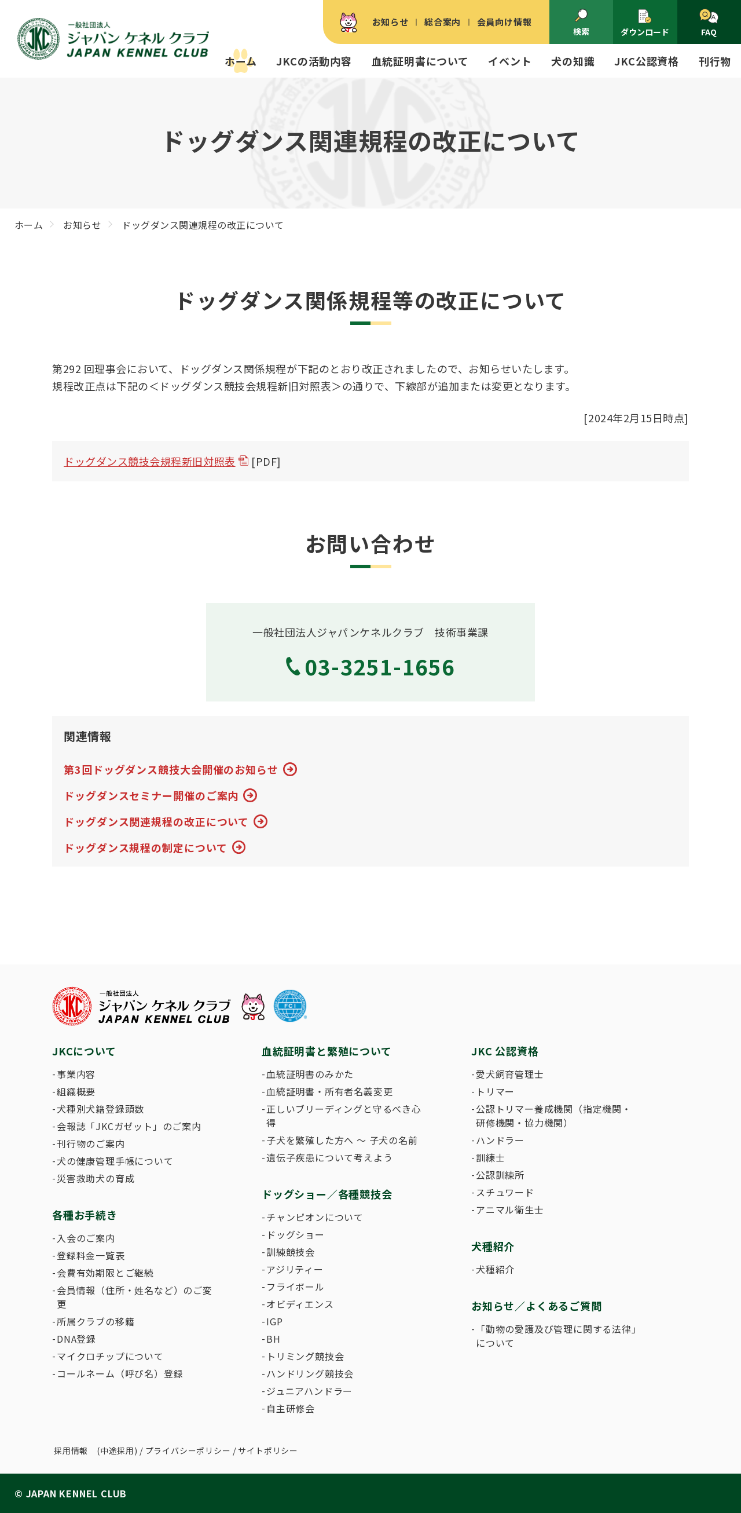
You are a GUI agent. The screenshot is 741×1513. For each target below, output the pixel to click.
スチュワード (505, 1192)
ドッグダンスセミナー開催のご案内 (151, 795)
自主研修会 (290, 1408)
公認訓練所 (500, 1175)
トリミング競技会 (305, 1356)
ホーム (240, 60)
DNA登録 (76, 1339)
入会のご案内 (86, 1238)
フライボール (295, 1286)
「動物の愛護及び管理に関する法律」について (556, 1336)
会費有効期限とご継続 (105, 1273)
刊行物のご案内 (91, 1143)
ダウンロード (645, 23)
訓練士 (490, 1157)
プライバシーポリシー (188, 1450)
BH (273, 1339)
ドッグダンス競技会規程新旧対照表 (150, 461)
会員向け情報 (504, 22)
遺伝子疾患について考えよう (329, 1157)
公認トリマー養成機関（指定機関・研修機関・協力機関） (554, 1116)
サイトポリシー (268, 1450)
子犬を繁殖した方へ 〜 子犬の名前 (342, 1140)
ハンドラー (500, 1140)
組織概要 (76, 1091)
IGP (274, 1321)
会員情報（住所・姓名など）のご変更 (134, 1297)
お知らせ (390, 22)
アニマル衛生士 (510, 1209)
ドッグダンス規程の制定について (146, 847)
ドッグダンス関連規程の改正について (156, 821)
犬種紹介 (495, 1269)
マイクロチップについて (110, 1356)
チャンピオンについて (315, 1217)
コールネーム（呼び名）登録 (120, 1373)
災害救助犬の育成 (95, 1178)
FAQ (708, 23)
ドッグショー (295, 1234)
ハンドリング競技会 (310, 1373)
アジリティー (295, 1269)
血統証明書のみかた (310, 1074)
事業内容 (76, 1074)
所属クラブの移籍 (95, 1321)
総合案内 (442, 22)
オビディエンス (300, 1304)
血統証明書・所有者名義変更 (329, 1091)
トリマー (495, 1091)
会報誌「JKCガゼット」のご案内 (129, 1126)
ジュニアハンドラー (309, 1391)
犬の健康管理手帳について (115, 1161)
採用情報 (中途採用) (96, 1450)
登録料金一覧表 (91, 1255)
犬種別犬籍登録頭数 (100, 1109)
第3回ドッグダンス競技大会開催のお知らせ (171, 769)
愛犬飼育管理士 (510, 1074)
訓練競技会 (290, 1252)
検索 (581, 22)
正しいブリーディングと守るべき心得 (343, 1116)
